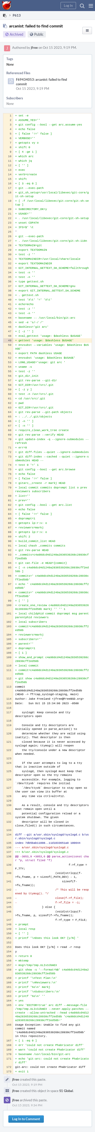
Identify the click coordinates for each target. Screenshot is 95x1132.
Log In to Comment (26, 1119)
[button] (91, 5)
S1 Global (66, 1090)
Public (39, 34)
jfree (34, 47)
